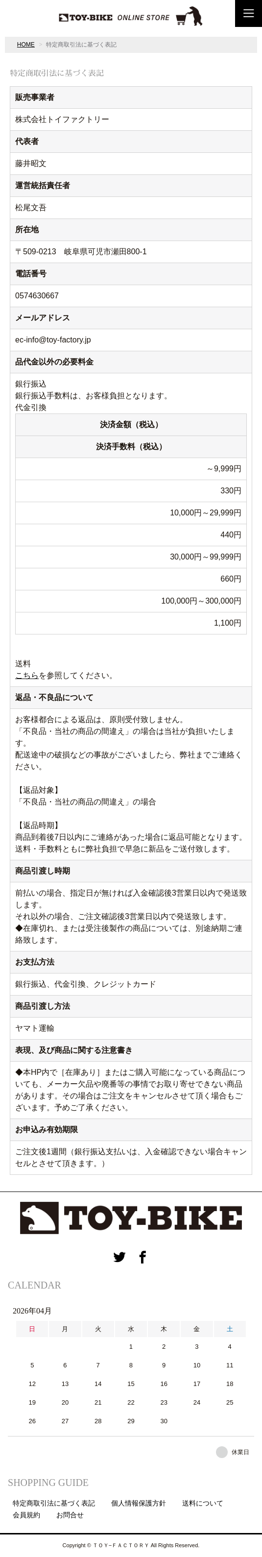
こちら (27, 675)
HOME (26, 44)
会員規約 (26, 1514)
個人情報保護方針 (138, 1503)
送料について (202, 1503)
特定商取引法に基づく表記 (54, 1503)
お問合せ (70, 1514)
